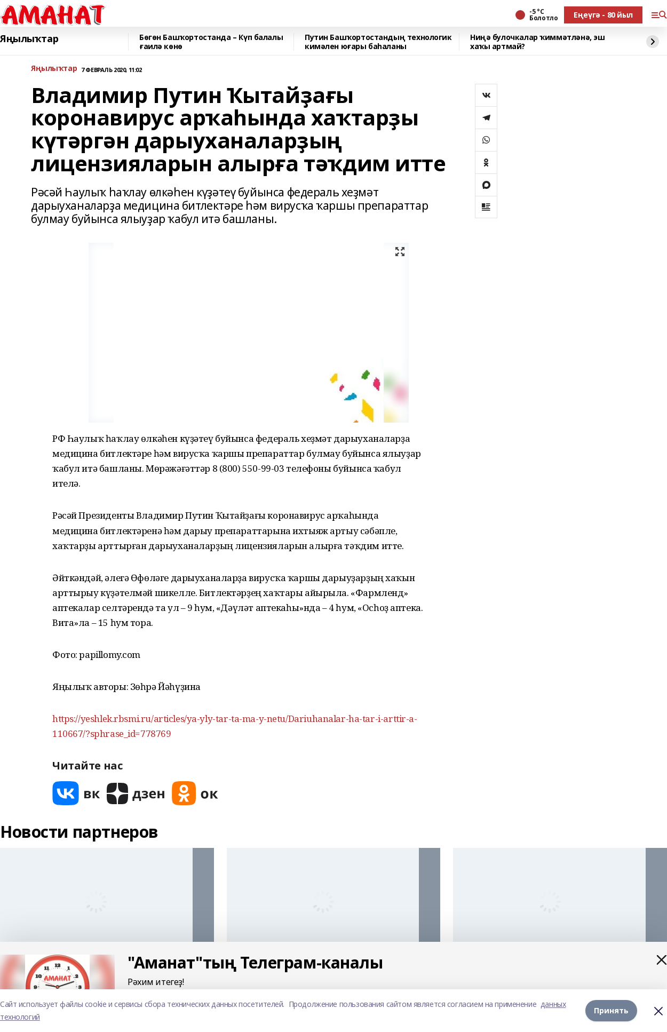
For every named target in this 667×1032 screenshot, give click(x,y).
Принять (611, 1010)
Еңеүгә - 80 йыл (603, 15)
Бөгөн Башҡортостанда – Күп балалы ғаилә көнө (211, 42)
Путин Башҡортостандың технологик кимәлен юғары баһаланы (378, 42)
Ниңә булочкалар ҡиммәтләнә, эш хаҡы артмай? (537, 42)
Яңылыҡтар (29, 39)
